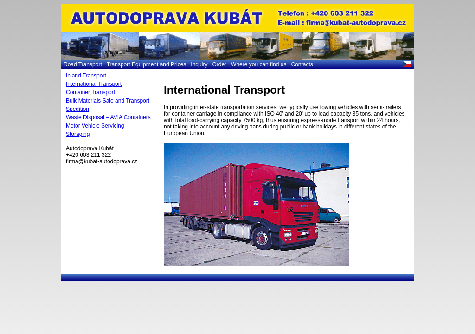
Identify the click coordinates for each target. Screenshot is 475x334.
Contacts (302, 64)
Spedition (77, 109)
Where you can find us (258, 64)
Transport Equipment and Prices (146, 64)
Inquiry (199, 64)
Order (219, 64)
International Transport (94, 84)
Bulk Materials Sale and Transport (107, 100)
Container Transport (90, 92)
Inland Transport (86, 75)
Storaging (78, 134)
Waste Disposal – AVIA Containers (108, 117)
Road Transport (83, 64)
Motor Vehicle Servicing (95, 125)
